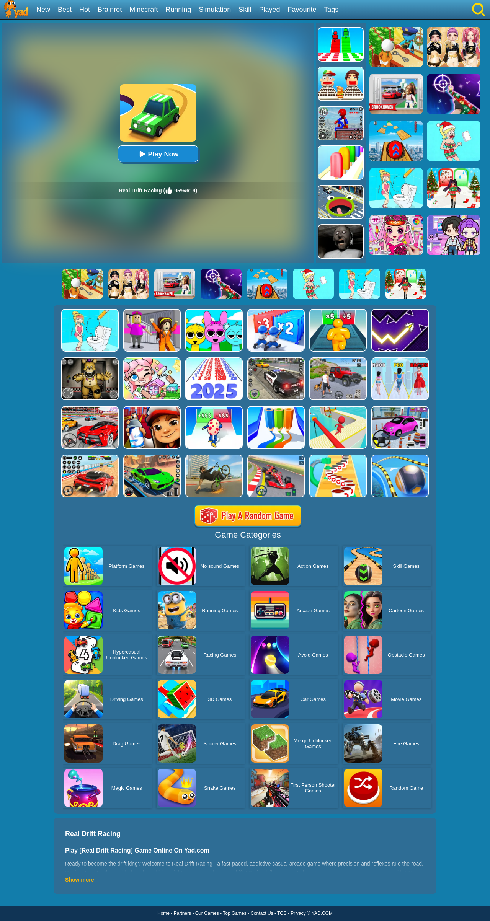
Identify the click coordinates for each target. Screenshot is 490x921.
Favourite (301, 9)
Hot (84, 9)
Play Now (157, 154)
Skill (244, 9)
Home (163, 913)
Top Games (234, 913)
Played (269, 9)
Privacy (298, 913)
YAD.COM (322, 913)
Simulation (215, 9)
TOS (281, 913)
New (43, 9)
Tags (331, 9)
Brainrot (110, 9)
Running (178, 9)
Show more (79, 880)
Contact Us (261, 913)
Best (65, 9)
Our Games (207, 913)
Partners (182, 913)
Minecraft (143, 9)
